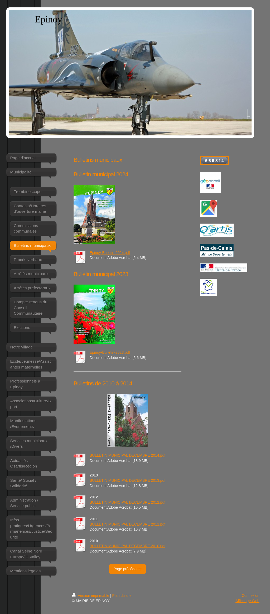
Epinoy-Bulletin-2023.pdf (110, 352)
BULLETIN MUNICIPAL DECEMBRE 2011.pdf (127, 524)
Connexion (250, 595)
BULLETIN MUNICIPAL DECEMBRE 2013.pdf (127, 480)
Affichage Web (247, 601)
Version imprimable (91, 595)
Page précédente (127, 569)
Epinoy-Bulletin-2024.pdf (110, 253)
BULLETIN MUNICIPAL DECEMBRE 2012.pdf (127, 502)
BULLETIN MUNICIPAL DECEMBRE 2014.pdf (127, 455)
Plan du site (122, 595)
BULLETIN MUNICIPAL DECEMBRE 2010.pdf (127, 546)
